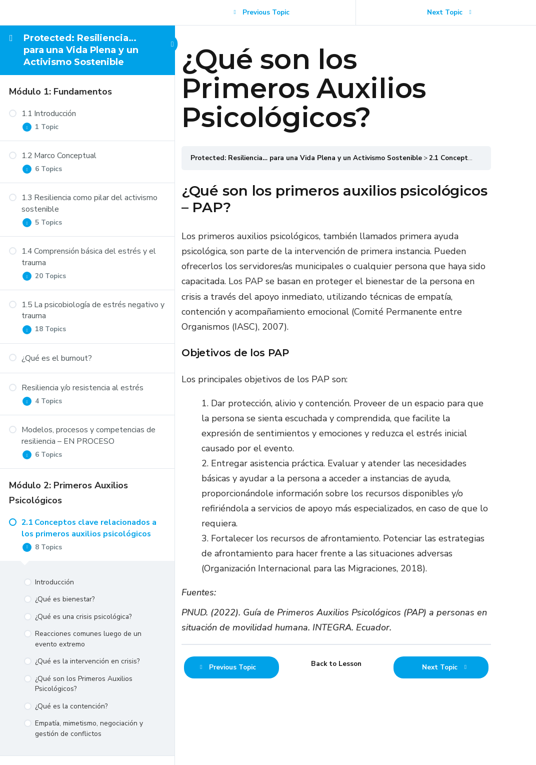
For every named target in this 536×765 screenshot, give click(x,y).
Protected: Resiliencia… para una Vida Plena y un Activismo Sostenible (81, 50)
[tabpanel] (355, 424)
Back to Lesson (355, 694)
